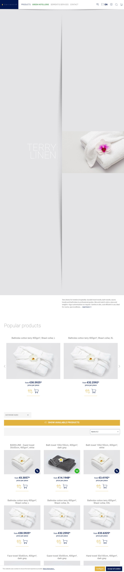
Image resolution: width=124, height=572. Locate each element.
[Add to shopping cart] (36, 391)
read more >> (87, 307)
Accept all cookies (114, 569)
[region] (62, 366)
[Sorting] (105, 431)
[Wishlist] (97, 4)
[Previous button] (4, 366)
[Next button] (119, 366)
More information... (49, 569)
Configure (100, 569)
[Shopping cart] (121, 4)
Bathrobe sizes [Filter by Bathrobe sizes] (17, 415)
